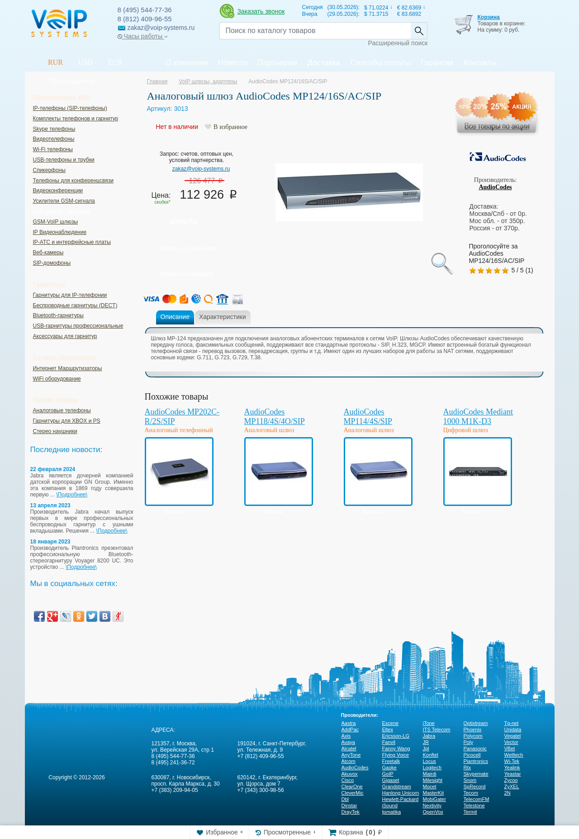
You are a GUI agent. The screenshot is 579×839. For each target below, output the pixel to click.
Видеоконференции (58, 190)
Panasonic (475, 748)
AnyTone (351, 755)
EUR (115, 62)
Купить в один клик (188, 248)
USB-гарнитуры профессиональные (78, 326)
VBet (509, 748)
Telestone (474, 805)
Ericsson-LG (396, 736)
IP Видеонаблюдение (60, 232)
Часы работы (143, 36)
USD (85, 62)
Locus (429, 761)
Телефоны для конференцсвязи (73, 180)
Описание (175, 316)
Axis (346, 736)
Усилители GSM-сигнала (64, 201)
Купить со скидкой (187, 273)
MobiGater (434, 799)
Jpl (426, 748)
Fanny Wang (396, 748)
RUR (55, 62)
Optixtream (476, 723)
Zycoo (511, 780)
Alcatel (349, 748)
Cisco (348, 780)
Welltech (513, 755)
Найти (418, 30)
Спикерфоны (49, 170)
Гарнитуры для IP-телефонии (70, 295)
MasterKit (433, 793)
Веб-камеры (48, 252)
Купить (184, 221)
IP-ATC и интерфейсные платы (72, 242)
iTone (429, 723)
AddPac (350, 729)
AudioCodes (495, 187)
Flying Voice (395, 755)
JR (426, 742)
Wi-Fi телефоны (53, 149)
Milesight (432, 780)
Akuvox (350, 774)
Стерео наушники (55, 431)
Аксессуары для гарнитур (65, 336)
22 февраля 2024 (53, 469)
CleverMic (353, 793)
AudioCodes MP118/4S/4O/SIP (274, 416)
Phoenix (473, 729)
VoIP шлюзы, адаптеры (61, 211)
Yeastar (512, 774)
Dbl (345, 799)
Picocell (472, 755)
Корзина (488, 17)
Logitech (432, 767)
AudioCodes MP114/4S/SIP (368, 416)
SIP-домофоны (52, 263)
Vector (511, 742)
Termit (470, 812)
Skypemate (476, 774)
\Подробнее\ (71, 494)
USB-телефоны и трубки (64, 160)
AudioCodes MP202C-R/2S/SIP (182, 416)
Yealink (512, 767)
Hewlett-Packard (400, 799)
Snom (470, 780)
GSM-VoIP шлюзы (55, 222)
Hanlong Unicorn (400, 793)
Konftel (430, 755)
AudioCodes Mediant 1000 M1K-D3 (478, 416)
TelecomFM (476, 799)
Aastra (349, 723)
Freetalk (391, 761)
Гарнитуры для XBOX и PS (66, 421)
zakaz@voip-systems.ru (201, 169)
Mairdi (430, 774)
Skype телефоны (54, 129)
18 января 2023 (50, 542)
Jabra (429, 736)
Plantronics (476, 761)
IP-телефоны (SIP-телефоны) (70, 108)
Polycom (473, 736)
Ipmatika (391, 812)
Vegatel (512, 736)
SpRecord (475, 786)
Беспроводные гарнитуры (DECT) (75, 305)
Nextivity (432, 805)
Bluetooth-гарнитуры (58, 315)
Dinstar (349, 805)
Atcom (349, 761)
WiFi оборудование (57, 379)
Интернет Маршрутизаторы (67, 368)
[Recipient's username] (315, 30)
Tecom (471, 793)
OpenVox (433, 812)
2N (507, 793)
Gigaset (390, 780)
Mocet (430, 786)
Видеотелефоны (54, 139)
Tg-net (511, 723)
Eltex (387, 729)
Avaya (348, 742)
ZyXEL (511, 786)
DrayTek (351, 812)
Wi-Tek (512, 761)
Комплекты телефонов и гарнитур (76, 118)
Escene (390, 723)
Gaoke (389, 767)
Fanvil (388, 742)
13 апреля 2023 (50, 505)
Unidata (513, 729)
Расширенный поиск (398, 43)
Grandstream (396, 786)
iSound (390, 805)
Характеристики (222, 316)
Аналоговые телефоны (62, 410)
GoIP (388, 774)
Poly (468, 742)
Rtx (467, 767)
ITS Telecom (437, 729)
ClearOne (352, 786)
